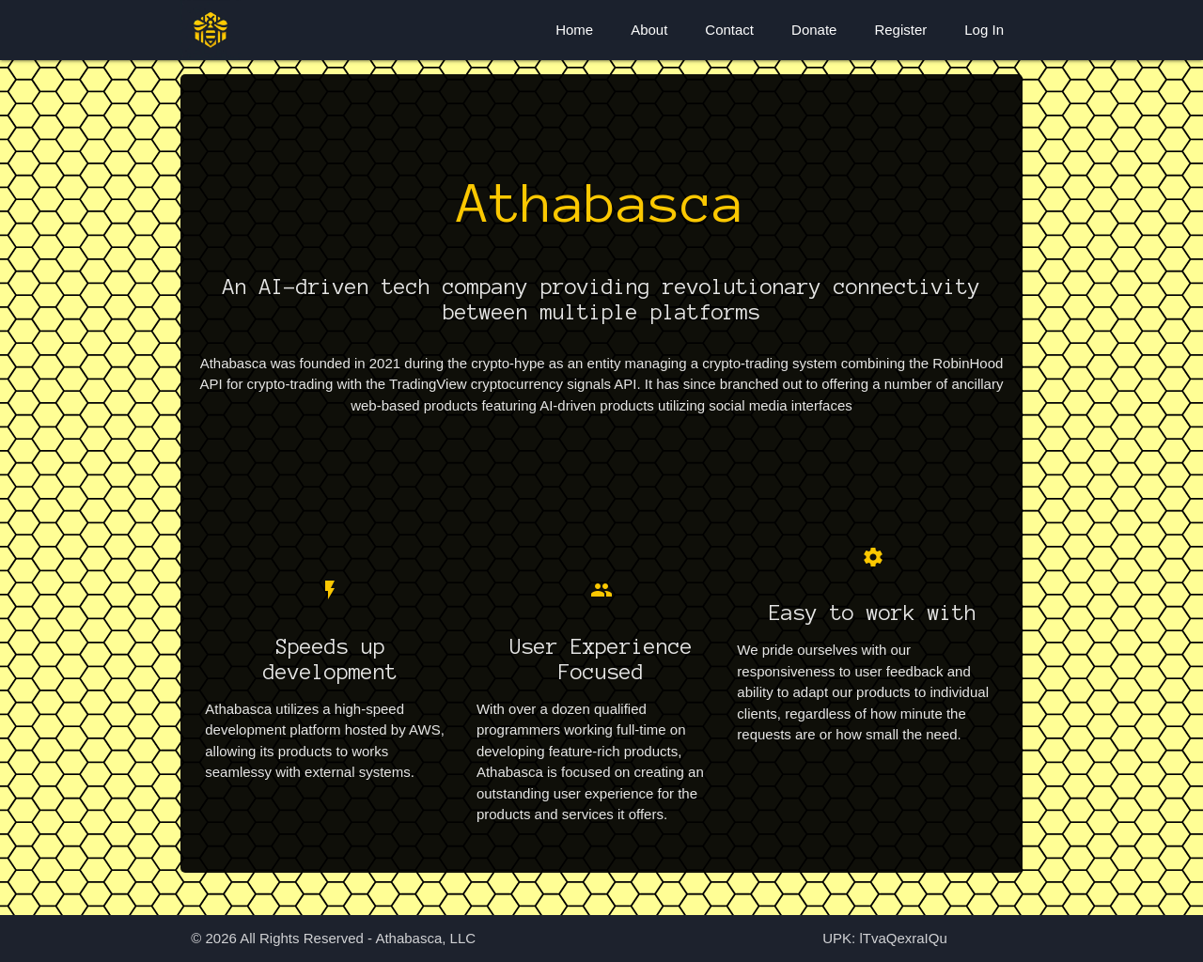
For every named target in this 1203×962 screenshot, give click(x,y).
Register (900, 30)
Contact (729, 30)
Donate (813, 30)
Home (574, 30)
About (649, 30)
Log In (984, 30)
